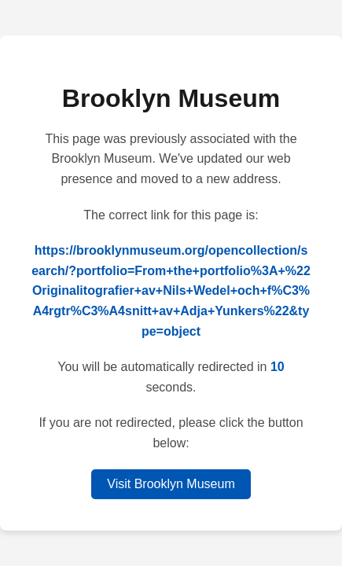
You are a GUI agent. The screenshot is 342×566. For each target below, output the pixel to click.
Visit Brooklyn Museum (170, 484)
